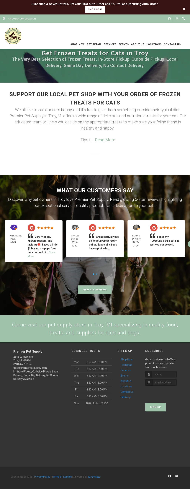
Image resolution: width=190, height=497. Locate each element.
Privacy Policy (42, 478)
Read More (105, 140)
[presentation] (165, 395)
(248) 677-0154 (22, 365)
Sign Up (155, 409)
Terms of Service (62, 478)
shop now (95, 9)
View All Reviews (95, 289)
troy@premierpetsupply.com (30, 369)
